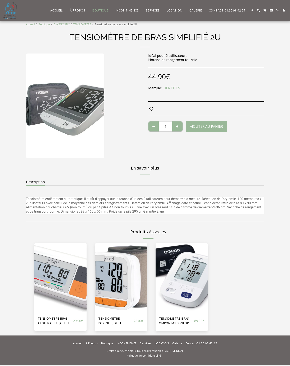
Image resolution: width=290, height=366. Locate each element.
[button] (252, 10)
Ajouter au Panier (206, 126)
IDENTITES (171, 87)
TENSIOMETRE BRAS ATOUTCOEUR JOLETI (55, 321)
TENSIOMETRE (82, 24)
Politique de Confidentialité (144, 357)
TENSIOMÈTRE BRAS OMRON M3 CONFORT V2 (175, 321)
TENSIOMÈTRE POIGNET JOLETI (111, 321)
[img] (60, 278)
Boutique (44, 24)
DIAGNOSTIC (62, 24)
